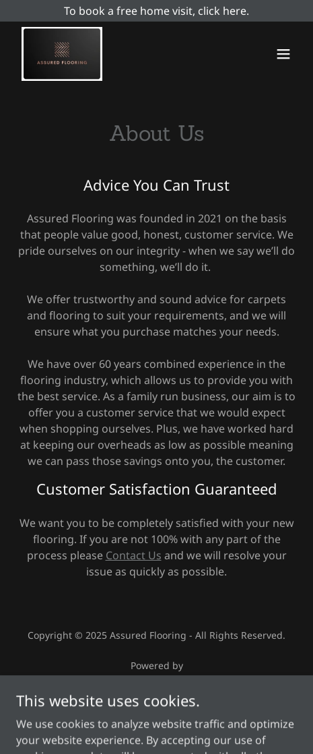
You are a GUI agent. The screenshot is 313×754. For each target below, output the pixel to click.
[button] (283, 53)
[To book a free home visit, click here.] (156, 11)
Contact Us (134, 555)
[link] (62, 54)
